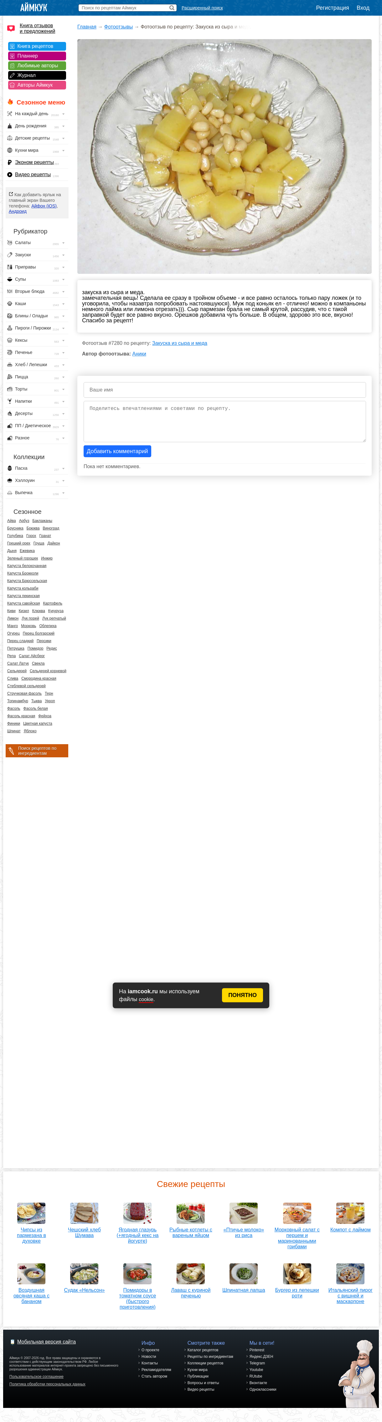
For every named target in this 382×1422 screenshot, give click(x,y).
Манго (12, 626)
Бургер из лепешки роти (297, 1290)
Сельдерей (17, 671)
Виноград (51, 528)
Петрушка (15, 648)
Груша (39, 543)
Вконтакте (258, 1383)
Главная (86, 26)
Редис (51, 648)
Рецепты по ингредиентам (210, 1356)
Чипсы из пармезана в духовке (31, 1233)
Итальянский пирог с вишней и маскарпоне (350, 1293)
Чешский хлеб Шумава (84, 1230)
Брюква (33, 528)
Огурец (13, 633)
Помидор (36, 648)
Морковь (28, 626)
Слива (12, 678)
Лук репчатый (54, 618)
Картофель (52, 603)
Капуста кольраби (22, 588)
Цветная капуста (37, 723)
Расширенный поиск (202, 7)
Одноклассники (263, 1389)
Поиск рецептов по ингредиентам (37, 751)
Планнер (28, 56)
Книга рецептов (36, 46)
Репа (11, 656)
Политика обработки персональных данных (47, 1384)
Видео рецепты (33, 174)
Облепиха (47, 626)
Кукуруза (56, 611)
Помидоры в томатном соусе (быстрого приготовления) (137, 1296)
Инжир (47, 558)
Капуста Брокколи (22, 573)
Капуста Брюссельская (27, 581)
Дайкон (53, 543)
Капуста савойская (23, 603)
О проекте (150, 1350)
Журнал (27, 75)
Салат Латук (18, 663)
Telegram (257, 1363)
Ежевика (27, 551)
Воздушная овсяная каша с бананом (31, 1293)
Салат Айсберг (32, 656)
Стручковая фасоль (24, 693)
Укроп (50, 701)
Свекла (38, 663)
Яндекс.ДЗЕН (261, 1356)
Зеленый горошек (22, 558)
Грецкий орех (18, 543)
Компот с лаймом (350, 1227)
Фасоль (13, 708)
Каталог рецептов (203, 1350)
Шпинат (14, 731)
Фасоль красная (21, 716)
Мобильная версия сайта (46, 1341)
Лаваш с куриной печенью (191, 1290)
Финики (13, 723)
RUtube (256, 1376)
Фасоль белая (35, 708)
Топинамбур (17, 701)
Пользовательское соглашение (36, 1376)
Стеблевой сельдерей (26, 686)
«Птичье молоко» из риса (244, 1230)
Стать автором (154, 1376)
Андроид (18, 211)
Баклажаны (42, 521)
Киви (11, 611)
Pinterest (257, 1350)
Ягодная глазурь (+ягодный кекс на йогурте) (138, 1233)
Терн (49, 693)
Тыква (36, 701)
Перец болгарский (38, 633)
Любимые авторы (38, 65)
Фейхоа (44, 716)
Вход (363, 8)
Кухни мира (198, 1370)
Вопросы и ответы (203, 1383)
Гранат (45, 536)
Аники (139, 353)
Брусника (15, 528)
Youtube (256, 1370)
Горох (31, 536)
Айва (11, 521)
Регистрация (332, 8)
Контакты (150, 1363)
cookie (146, 999)
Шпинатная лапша (243, 1288)
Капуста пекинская (23, 596)
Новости (149, 1356)
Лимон (12, 618)
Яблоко (30, 731)
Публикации (198, 1376)
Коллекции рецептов (206, 1363)
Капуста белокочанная (26, 566)
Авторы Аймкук (35, 85)
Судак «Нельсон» (84, 1288)
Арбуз (24, 521)
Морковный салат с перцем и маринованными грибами (297, 1236)
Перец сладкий (20, 641)
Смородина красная (38, 678)
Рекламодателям (156, 1370)
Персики (44, 641)
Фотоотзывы (118, 26)
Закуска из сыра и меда (179, 343)
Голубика (15, 536)
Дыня (12, 551)
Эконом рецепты (34, 162)
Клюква (38, 611)
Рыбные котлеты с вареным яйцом (190, 1230)
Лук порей (30, 618)
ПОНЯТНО (242, 995)
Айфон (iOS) (44, 205)
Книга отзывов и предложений (37, 28)
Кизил (24, 611)
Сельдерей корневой (48, 671)
